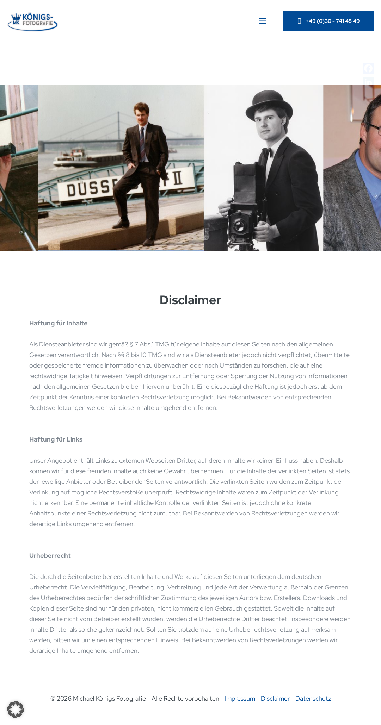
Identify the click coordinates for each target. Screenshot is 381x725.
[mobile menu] (263, 21)
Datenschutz (313, 698)
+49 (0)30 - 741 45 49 (328, 21)
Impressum (240, 698)
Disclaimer (275, 698)
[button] (15, 709)
